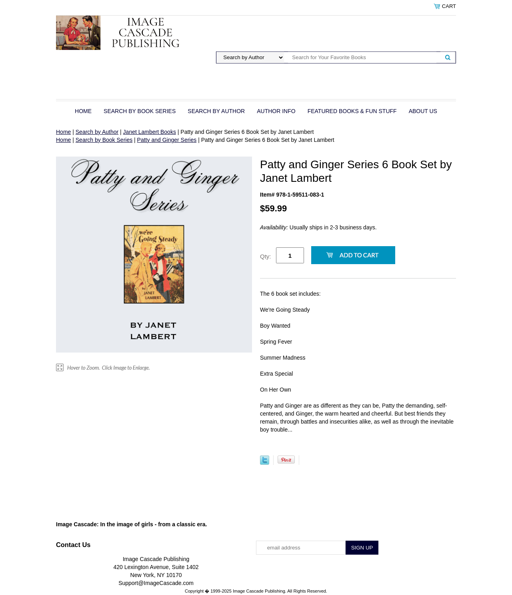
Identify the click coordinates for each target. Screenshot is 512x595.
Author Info (276, 111)
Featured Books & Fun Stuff (352, 111)
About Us (423, 111)
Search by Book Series (140, 111)
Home (83, 111)
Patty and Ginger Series (167, 140)
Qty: (265, 256)
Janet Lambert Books (149, 132)
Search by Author (216, 111)
